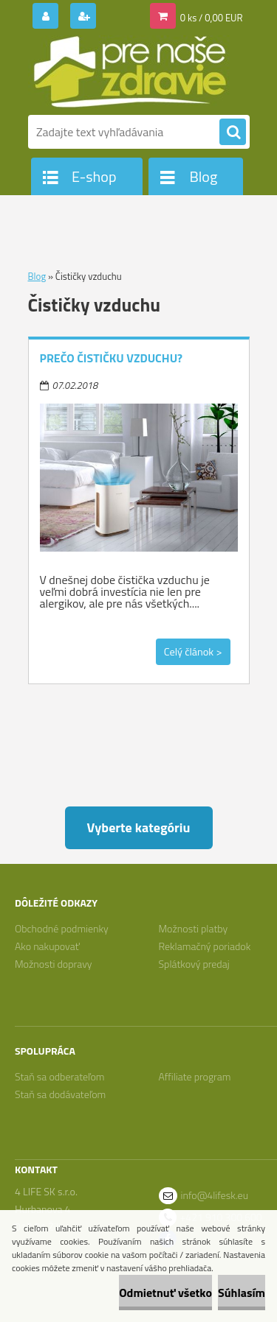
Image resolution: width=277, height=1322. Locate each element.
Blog (37, 276)
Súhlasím (241, 1292)
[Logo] (129, 72)
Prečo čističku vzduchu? (111, 358)
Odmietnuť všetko (165, 1292)
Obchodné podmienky (62, 928)
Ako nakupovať (47, 946)
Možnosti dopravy (53, 963)
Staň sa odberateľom (60, 1076)
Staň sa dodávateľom (60, 1094)
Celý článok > (193, 652)
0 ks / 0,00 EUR (211, 17)
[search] (232, 133)
